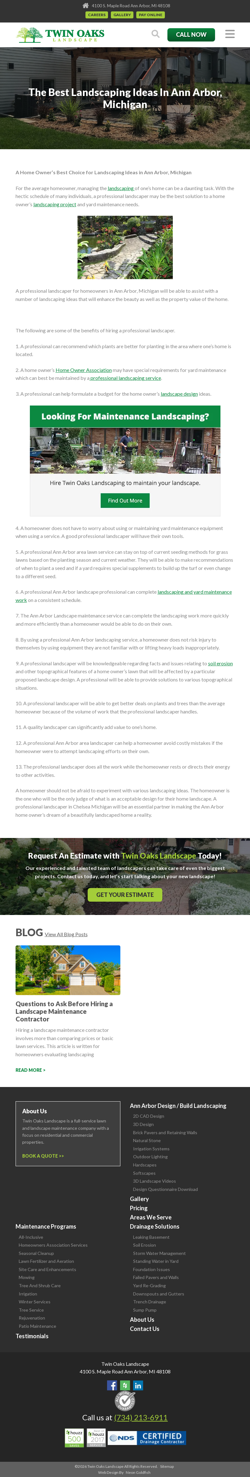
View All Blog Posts (66, 934)
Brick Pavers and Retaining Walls (165, 1132)
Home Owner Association (84, 370)
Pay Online (150, 14)
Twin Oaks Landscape (125, 1364)
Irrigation (28, 1293)
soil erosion (220, 663)
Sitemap (167, 1466)
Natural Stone (147, 1140)
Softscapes (144, 1173)
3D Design (143, 1124)
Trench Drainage (149, 1301)
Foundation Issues (151, 1269)
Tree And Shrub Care (40, 1285)
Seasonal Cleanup (36, 1253)
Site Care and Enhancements (47, 1269)
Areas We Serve (151, 1217)
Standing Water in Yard (156, 1261)
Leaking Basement (151, 1237)
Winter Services (35, 1301)
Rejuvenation (32, 1317)
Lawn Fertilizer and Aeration (46, 1261)
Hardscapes (145, 1164)
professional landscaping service (125, 378)
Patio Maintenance (37, 1326)
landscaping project (54, 204)
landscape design (179, 394)
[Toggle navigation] (230, 34)
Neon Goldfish (138, 1472)
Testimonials (32, 1336)
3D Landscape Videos (154, 1181)
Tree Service (31, 1310)
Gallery (122, 14)
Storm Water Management (159, 1253)
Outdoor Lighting (150, 1156)
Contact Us (144, 1328)
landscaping (121, 188)
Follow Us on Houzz (125, 1385)
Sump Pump (145, 1310)
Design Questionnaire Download (165, 1189)
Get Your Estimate (125, 894)
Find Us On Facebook (112, 1385)
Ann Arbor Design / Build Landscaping (178, 1105)
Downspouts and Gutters (158, 1293)
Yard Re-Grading (149, 1285)
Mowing (27, 1277)
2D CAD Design (148, 1116)
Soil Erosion (144, 1245)
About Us (142, 1319)
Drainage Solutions (154, 1226)
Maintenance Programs (46, 1226)
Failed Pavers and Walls (156, 1277)
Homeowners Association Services (53, 1245)
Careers (96, 14)
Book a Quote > (41, 1156)
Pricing (139, 1208)
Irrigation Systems (151, 1148)
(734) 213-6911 (141, 1417)
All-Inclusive (31, 1237)
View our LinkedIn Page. (138, 1385)
